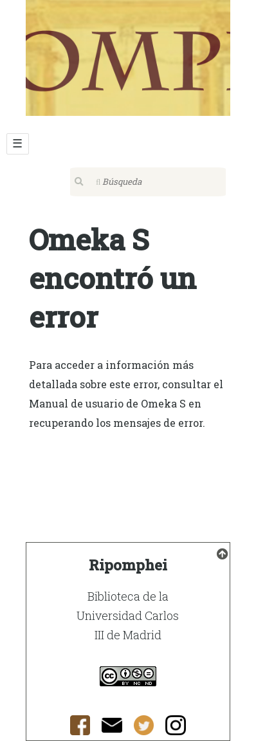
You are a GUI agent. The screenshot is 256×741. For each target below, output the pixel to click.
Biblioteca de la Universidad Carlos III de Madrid (128, 615)
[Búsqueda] (148, 181)
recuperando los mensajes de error (116, 422)
